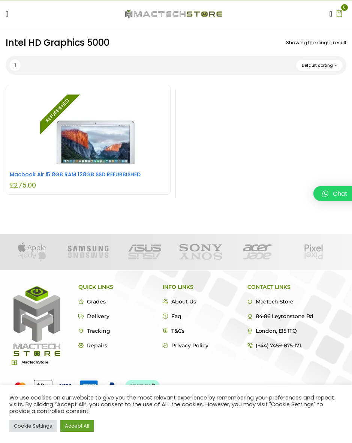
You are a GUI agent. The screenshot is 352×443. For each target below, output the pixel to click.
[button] (339, 13)
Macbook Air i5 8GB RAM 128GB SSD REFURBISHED (75, 174)
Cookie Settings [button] (33, 425)
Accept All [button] (77, 425)
